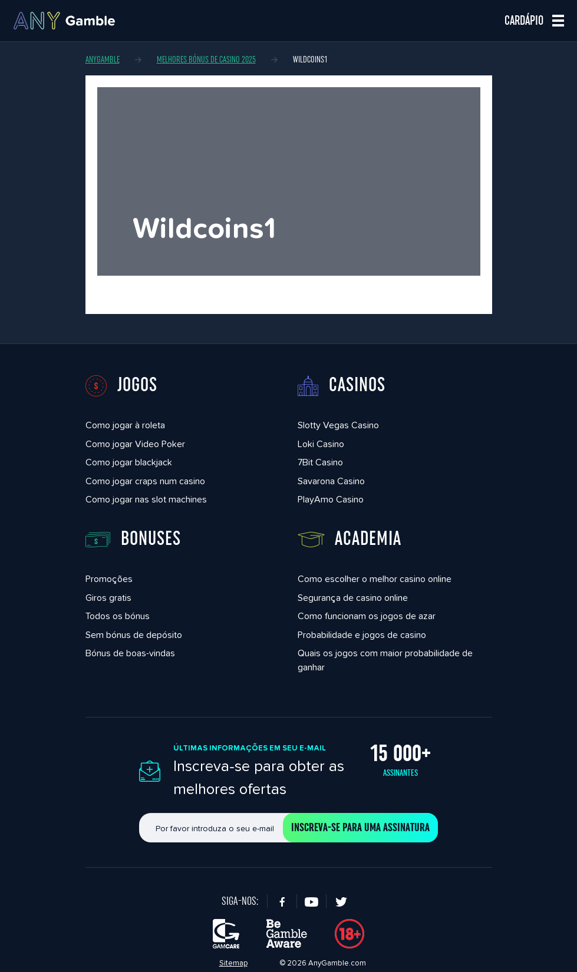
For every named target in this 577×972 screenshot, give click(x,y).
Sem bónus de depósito (133, 634)
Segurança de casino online (353, 597)
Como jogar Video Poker (135, 443)
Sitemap (233, 962)
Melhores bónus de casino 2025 (206, 59)
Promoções (109, 578)
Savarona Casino (331, 481)
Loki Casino (321, 443)
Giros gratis (108, 597)
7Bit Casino (320, 462)
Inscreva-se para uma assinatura (360, 828)
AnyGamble (102, 59)
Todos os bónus (117, 615)
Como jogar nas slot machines (146, 499)
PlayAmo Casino (331, 499)
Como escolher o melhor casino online (374, 578)
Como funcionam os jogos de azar (367, 615)
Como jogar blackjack (128, 462)
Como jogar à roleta (125, 425)
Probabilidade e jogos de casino (362, 634)
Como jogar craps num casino (145, 481)
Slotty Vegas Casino (338, 425)
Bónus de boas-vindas (130, 653)
